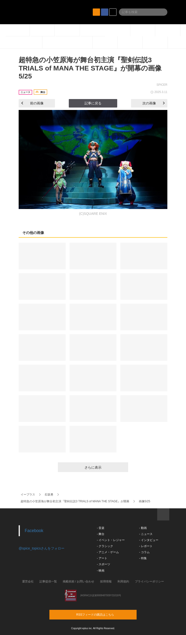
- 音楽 (100, 528)
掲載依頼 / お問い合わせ (78, 581)
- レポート (145, 546)
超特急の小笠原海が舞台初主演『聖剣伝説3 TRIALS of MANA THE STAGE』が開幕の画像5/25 (90, 68)
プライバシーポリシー (149, 581)
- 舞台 (100, 534)
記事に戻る (93, 103)
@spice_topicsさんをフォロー (41, 548)
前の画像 (32, 103)
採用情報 (106, 581)
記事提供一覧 (48, 581)
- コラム (144, 552)
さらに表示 (93, 467)
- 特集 (143, 558)
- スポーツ (103, 564)
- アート (102, 558)
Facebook (34, 530)
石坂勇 (49, 494)
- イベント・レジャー (111, 540)
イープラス (28, 494)
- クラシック (105, 546)
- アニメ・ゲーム (108, 552)
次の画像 (153, 103)
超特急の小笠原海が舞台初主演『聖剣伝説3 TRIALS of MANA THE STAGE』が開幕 (75, 501)
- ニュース (145, 534)
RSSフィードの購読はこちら (102, 614)
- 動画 (143, 528)
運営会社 (28, 581)
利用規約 (123, 581)
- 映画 (100, 570)
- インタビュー (148, 540)
